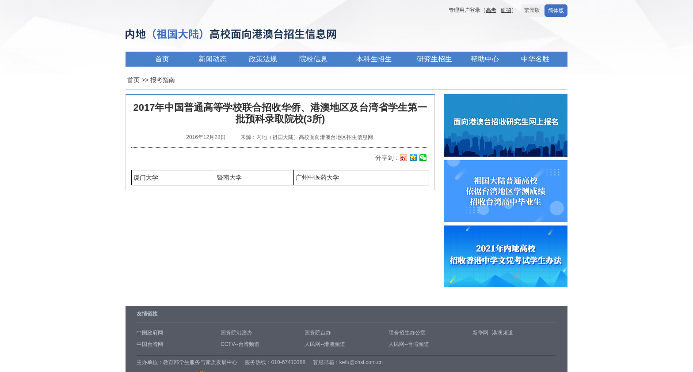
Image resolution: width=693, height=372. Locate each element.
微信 (423, 158)
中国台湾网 (150, 344)
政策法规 (263, 59)
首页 (162, 59)
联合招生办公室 (407, 333)
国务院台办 (318, 333)
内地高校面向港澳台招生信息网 (258, 35)
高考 (491, 10)
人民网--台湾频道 (408, 344)
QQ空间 (413, 158)
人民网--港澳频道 (325, 344)
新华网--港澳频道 (492, 333)
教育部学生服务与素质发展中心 (200, 362)
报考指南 (162, 79)
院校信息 (313, 59)
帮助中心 (485, 59)
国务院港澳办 (236, 333)
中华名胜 (535, 59)
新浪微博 (403, 158)
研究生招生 (434, 59)
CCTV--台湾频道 (240, 344)
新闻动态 (212, 59)
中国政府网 (150, 333)
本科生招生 (374, 59)
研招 (506, 10)
